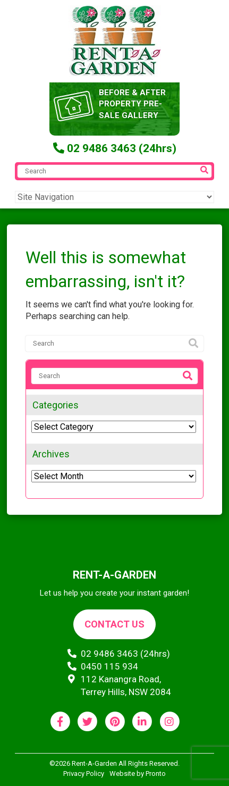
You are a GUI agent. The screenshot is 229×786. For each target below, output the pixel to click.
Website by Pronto (137, 773)
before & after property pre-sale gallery (132, 104)
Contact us (114, 624)
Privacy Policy (83, 773)
